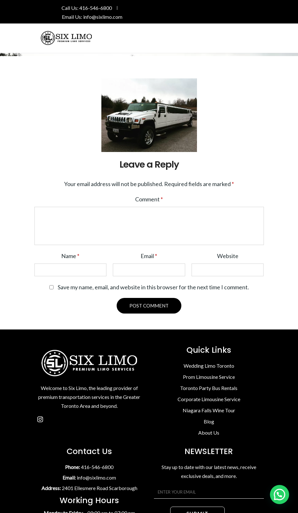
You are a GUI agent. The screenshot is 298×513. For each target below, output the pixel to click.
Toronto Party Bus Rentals (208, 388)
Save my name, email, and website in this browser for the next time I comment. (153, 287)
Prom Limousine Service (209, 377)
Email (149, 255)
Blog (209, 421)
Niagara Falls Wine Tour (209, 410)
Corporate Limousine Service (209, 399)
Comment (149, 199)
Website (227, 255)
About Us (208, 433)
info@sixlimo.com (102, 17)
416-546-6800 (95, 8)
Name (70, 255)
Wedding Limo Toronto (209, 366)
